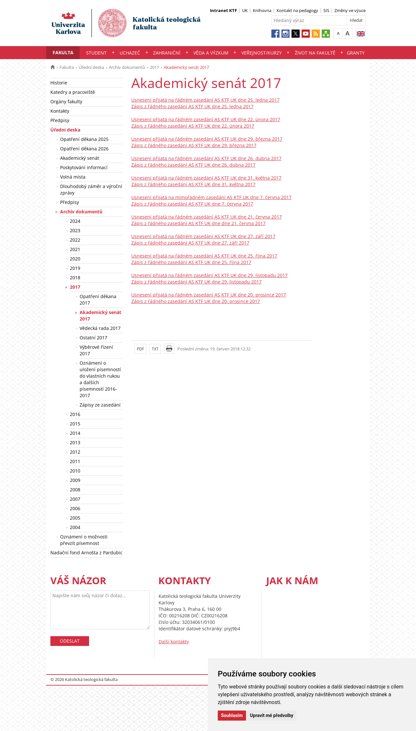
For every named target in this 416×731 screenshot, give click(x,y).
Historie (58, 83)
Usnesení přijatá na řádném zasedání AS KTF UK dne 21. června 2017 (206, 217)
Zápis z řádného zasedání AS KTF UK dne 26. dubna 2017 (193, 165)
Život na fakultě (315, 53)
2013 (75, 442)
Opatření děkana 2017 (98, 299)
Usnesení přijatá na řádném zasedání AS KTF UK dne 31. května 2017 (206, 178)
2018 (75, 277)
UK (245, 10)
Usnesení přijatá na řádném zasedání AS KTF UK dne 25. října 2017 (204, 256)
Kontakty (59, 111)
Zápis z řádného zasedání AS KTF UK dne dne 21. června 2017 (198, 223)
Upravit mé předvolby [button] (271, 715)
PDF (140, 349)
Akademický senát (79, 158)
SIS (326, 10)
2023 (75, 230)
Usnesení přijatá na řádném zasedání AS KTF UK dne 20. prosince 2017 (208, 295)
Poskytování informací (84, 167)
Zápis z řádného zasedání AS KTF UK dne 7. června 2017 (192, 204)
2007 (75, 499)
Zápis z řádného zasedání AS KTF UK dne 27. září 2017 (190, 243)
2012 (75, 452)
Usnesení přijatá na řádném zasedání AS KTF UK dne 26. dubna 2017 (206, 158)
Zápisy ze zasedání (100, 405)
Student (96, 53)
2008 (75, 489)
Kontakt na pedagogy (297, 10)
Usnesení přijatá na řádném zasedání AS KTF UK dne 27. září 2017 (203, 236)
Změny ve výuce (350, 10)
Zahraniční (166, 53)
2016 (75, 414)
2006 (75, 508)
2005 (75, 518)
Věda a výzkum (210, 53)
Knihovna (262, 10)
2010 (75, 471)
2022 (75, 240)
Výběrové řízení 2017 (96, 350)
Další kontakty (174, 641)
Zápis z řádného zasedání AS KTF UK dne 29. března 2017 (193, 145)
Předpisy (59, 120)
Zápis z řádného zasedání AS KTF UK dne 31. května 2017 (193, 184)
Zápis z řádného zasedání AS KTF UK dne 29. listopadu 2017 (196, 282)
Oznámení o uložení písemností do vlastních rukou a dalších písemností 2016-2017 (100, 379)
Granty (356, 53)
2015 (75, 424)
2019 (75, 268)
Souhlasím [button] (232, 715)
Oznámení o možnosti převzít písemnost (84, 540)
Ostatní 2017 (93, 337)
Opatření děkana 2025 (84, 139)
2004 (75, 527)
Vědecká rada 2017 (100, 328)
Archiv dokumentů (127, 67)
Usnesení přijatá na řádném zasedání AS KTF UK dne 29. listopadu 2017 (209, 275)
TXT (155, 349)
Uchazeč (130, 53)
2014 (75, 433)
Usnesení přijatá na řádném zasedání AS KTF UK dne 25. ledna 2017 (205, 100)
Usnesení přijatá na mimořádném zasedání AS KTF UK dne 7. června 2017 (211, 197)
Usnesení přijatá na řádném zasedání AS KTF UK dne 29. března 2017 (206, 139)
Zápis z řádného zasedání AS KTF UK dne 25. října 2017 (191, 262)
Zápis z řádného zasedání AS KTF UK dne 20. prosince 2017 (195, 301)
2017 (154, 67)
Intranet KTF (223, 10)
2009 (75, 480)
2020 (75, 259)
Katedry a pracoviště (72, 92)
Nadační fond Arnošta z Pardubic (86, 552)
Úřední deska (91, 67)
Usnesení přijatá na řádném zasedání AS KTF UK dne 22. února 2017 (205, 119)
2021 (75, 249)
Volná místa (72, 177)
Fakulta (63, 52)
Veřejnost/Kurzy (261, 53)
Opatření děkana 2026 (84, 148)
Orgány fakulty (66, 101)
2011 (75, 461)
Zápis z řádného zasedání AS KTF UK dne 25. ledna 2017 (192, 106)
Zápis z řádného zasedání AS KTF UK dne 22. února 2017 (192, 126)
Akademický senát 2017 (100, 315)
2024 (75, 221)
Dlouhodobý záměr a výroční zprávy (91, 189)
